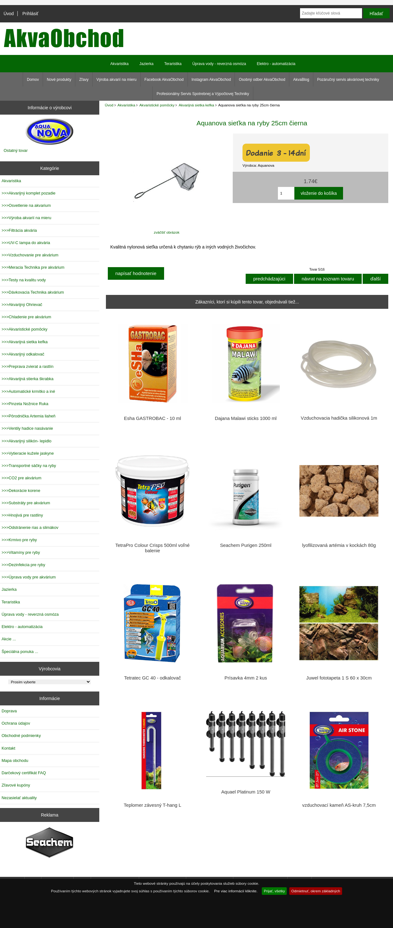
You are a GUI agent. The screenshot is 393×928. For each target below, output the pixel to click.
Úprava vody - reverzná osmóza (219, 64)
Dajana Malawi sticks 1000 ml (246, 418)
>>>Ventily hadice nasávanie (27, 428)
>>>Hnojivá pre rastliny (22, 515)
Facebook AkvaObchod (164, 79)
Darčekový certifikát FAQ (24, 772)
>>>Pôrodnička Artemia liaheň (28, 416)
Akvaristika (126, 105)
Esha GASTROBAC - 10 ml (152, 418)
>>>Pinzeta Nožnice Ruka (25, 403)
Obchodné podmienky (21, 735)
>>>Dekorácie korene (21, 490)
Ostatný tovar (16, 150)
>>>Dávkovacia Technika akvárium (33, 292)
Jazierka (146, 64)
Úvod (8, 13)
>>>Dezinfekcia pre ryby (23, 564)
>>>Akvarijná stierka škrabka (27, 378)
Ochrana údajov (16, 723)
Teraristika (172, 64)
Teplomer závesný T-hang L (152, 805)
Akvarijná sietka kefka (196, 105)
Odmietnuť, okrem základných (315, 891)
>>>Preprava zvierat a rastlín (27, 366)
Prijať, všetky (274, 891)
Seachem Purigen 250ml (245, 545)
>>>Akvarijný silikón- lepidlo (27, 441)
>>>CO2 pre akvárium (21, 478)
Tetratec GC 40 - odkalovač (152, 677)
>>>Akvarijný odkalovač (23, 354)
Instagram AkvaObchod (211, 79)
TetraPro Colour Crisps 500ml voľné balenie (152, 548)
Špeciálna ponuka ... (20, 651)
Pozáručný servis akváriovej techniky (348, 79)
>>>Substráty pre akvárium (26, 502)
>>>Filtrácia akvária (19, 230)
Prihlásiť (30, 13)
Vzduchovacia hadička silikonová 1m (339, 418)
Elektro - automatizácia (276, 64)
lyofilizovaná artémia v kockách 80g (339, 545)
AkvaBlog (301, 79)
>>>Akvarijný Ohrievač (22, 304)
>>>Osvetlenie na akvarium (26, 205)
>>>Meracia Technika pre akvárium (33, 267)
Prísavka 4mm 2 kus (245, 677)
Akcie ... (9, 639)
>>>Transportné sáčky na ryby (29, 465)
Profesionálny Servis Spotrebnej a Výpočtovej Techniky (203, 94)
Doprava (9, 711)
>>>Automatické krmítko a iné (28, 391)
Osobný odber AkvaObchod (262, 79)
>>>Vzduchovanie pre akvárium (30, 255)
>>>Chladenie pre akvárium (26, 316)
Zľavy (84, 79)
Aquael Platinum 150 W (245, 791)
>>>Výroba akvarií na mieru (26, 217)
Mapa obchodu (15, 760)
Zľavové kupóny (16, 785)
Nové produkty (59, 79)
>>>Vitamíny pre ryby (21, 552)
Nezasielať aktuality (19, 797)
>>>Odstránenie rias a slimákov (30, 527)
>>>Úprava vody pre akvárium (29, 577)
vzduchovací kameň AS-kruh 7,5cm (339, 805)
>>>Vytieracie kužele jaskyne (28, 453)
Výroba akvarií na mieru (116, 79)
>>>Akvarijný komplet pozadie (28, 193)
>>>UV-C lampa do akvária (26, 242)
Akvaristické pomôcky (157, 105)
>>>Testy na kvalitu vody (24, 280)
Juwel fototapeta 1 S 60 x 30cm (339, 677)
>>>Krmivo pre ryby (19, 539)
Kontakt (8, 748)
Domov (33, 79)
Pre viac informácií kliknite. (235, 891)
